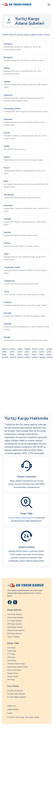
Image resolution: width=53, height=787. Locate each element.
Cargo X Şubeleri (13, 637)
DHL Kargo (11, 680)
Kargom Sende (12, 676)
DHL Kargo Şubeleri (14, 633)
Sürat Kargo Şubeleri (15, 627)
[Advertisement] (21, 386)
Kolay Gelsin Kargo (14, 670)
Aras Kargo (11, 648)
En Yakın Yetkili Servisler (16, 694)
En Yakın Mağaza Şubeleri (16, 697)
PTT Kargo (11, 654)
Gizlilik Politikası (13, 709)
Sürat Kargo (11, 660)
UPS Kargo (11, 657)
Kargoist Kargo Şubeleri (16, 630)
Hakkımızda (11, 706)
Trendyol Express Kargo (16, 664)
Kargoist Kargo (12, 673)
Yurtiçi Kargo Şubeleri (15, 617)
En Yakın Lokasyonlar (15, 691)
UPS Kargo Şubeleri (14, 624)
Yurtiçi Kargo (12, 651)
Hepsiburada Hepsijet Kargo (17, 667)
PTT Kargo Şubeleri (14, 621)
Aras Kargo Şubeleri (14, 614)
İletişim (10, 713)
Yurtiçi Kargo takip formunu (21, 517)
